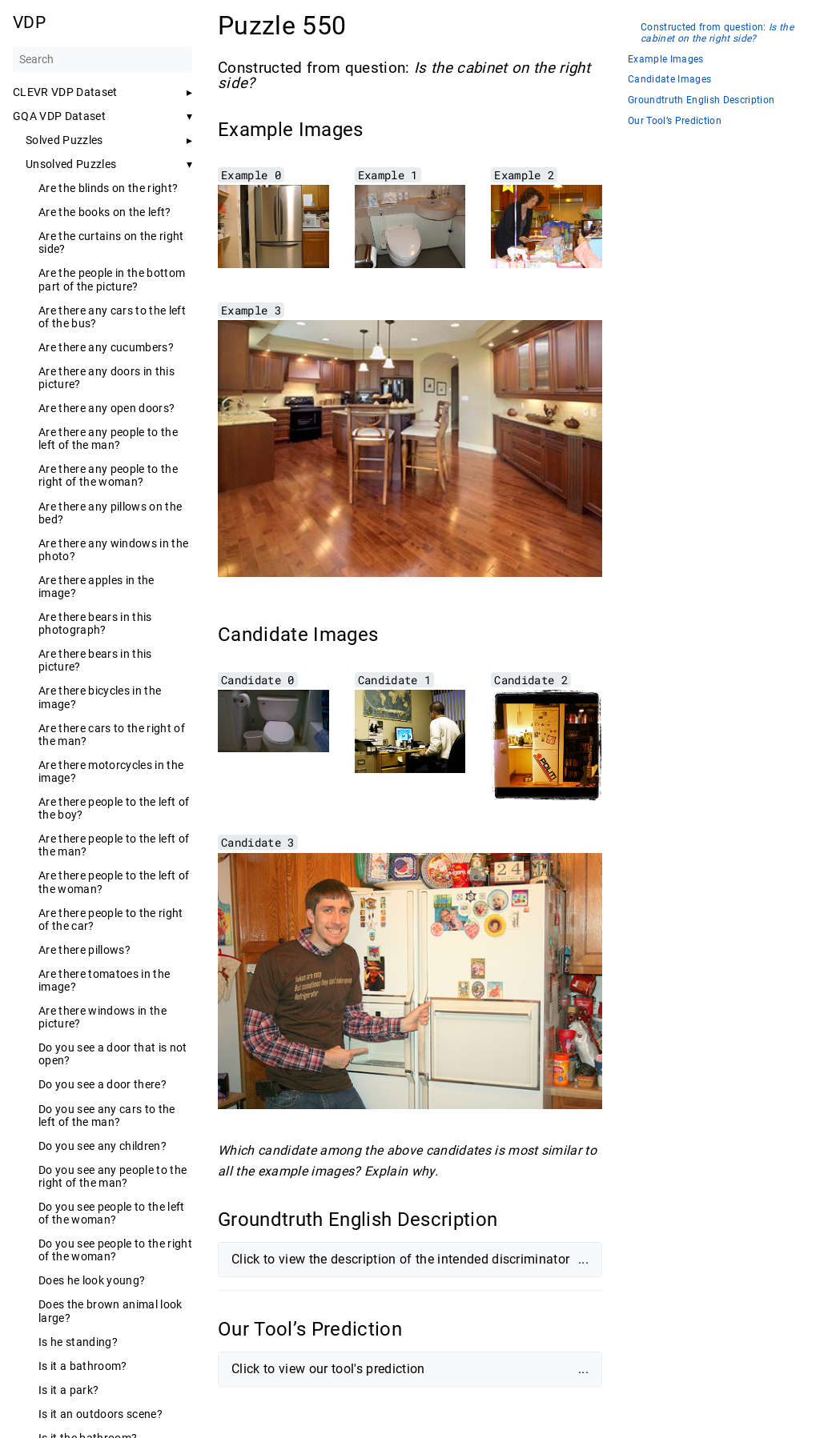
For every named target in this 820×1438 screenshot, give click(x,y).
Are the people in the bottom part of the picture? (111, 279)
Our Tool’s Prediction (675, 121)
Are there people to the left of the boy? (113, 808)
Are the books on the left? (104, 212)
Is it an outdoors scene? (100, 1414)
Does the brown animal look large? (110, 1311)
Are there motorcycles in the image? (110, 771)
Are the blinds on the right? (108, 188)
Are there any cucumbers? (106, 347)
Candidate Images (669, 79)
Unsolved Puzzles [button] (71, 164)
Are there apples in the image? (96, 586)
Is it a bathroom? (82, 1366)
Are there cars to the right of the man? (111, 734)
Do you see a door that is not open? (112, 1054)
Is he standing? (78, 1342)
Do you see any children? (102, 1146)
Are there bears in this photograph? (95, 623)
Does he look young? (91, 1280)
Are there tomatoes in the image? (104, 980)
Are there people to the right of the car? (110, 919)
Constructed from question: (717, 33)
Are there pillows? (84, 949)
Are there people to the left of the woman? (113, 882)
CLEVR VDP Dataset (65, 92)
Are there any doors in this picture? (106, 378)
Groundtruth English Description (701, 100)
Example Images (666, 59)
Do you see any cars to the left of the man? (106, 1115)
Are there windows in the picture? (102, 1017)
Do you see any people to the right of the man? (112, 1176)
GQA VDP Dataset (59, 116)
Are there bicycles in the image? (99, 697)
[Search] (102, 59)
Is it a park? (68, 1390)
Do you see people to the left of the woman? (111, 1213)
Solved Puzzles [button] (64, 140)
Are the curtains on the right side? (111, 242)
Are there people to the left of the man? (113, 845)
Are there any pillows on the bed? (110, 513)
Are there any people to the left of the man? (108, 438)
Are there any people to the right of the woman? (108, 475)
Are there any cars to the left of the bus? (112, 317)
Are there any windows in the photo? (113, 550)
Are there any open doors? (106, 408)
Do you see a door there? (102, 1084)
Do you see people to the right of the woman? (115, 1250)
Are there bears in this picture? (95, 660)
